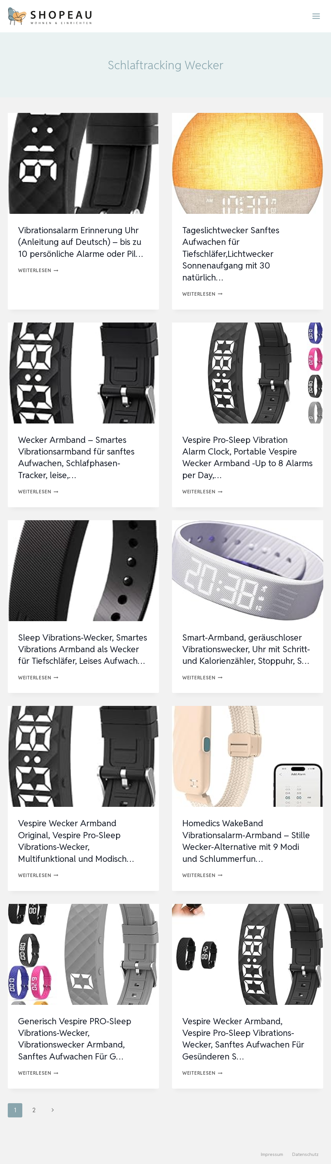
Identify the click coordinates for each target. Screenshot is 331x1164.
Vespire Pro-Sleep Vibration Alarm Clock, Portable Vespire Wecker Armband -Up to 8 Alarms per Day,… (241, 457)
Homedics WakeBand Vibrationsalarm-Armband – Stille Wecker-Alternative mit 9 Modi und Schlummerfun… (242, 852)
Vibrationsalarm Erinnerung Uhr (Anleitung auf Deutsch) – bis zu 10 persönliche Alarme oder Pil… (82, 241)
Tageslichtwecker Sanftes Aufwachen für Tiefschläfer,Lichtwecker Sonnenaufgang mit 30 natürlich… (232, 253)
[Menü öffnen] (316, 16)
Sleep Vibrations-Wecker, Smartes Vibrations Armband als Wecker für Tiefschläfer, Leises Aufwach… (82, 654)
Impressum (272, 1154)
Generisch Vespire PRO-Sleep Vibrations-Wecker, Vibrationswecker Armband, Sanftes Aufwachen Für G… (77, 1050)
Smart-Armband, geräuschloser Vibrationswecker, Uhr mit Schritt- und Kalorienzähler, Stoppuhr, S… (244, 654)
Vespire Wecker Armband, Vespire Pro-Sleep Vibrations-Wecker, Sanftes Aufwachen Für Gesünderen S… (245, 1050)
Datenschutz (305, 1154)
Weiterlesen (38, 270)
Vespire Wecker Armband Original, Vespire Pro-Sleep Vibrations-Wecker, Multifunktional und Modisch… (79, 852)
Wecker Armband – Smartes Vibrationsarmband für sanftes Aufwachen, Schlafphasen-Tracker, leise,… (79, 457)
